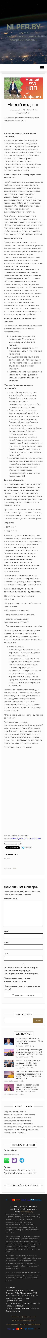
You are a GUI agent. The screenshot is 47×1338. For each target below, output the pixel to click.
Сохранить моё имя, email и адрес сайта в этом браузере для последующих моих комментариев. (21, 970)
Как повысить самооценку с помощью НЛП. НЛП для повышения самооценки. (28, 1063)
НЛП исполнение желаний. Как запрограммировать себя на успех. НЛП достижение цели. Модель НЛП (29, 1075)
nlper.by (23, 26)
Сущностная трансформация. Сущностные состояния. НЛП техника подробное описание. (29, 1052)
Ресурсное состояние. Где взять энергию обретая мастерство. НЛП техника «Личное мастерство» (27, 1088)
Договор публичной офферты (23, 1321)
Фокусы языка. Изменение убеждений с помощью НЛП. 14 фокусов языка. (29, 1041)
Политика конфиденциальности (23, 1317)
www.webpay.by (27, 1212)
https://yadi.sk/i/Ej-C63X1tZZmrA (26, 839)
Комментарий (10, 899)
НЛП (14, 868)
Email (7, 942)
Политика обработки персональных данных (23, 1324)
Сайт (6, 953)
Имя (6, 931)
